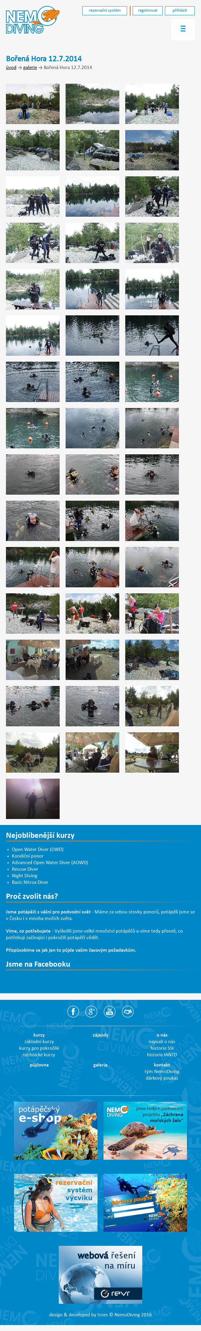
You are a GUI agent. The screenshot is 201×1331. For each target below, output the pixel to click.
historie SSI (162, 1048)
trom (103, 1315)
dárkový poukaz (162, 1078)
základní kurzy (39, 1042)
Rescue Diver (25, 869)
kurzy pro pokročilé (39, 1048)
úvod (11, 68)
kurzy (39, 1035)
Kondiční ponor (28, 856)
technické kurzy (39, 1055)
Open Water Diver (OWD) (38, 849)
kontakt (162, 1065)
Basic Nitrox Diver (30, 882)
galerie (30, 68)
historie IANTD (162, 1055)
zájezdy (100, 1035)
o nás (162, 1035)
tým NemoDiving (162, 1072)
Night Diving (24, 876)
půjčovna (39, 1065)
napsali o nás (162, 1042)
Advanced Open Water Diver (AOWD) (50, 863)
